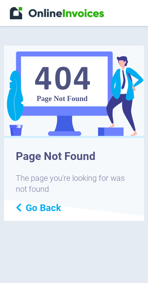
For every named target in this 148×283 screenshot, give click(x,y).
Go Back (38, 207)
